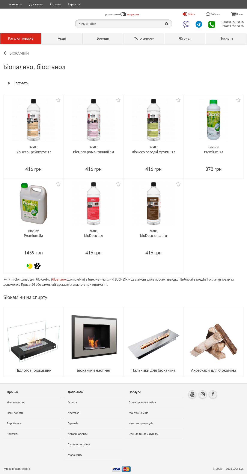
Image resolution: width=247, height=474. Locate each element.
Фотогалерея (144, 38)
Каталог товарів (21, 38)
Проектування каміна (142, 402)
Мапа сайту (75, 455)
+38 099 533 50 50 (232, 26)
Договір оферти (77, 434)
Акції (62, 38)
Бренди (103, 38)
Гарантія (74, 4)
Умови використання (16, 469)
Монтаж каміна (138, 413)
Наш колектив (16, 402)
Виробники (14, 423)
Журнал (185, 38)
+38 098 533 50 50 (232, 22)
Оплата (55, 4)
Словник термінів (79, 444)
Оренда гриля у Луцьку (143, 434)
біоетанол (59, 279)
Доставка (36, 4)
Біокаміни (19, 53)
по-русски (133, 14)
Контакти (15, 4)
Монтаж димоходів (141, 423)
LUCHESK (238, 469)
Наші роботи (15, 413)
